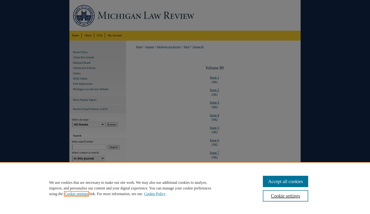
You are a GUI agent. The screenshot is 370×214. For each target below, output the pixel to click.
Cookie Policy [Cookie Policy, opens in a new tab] (155, 194)
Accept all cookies (285, 181)
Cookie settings (76, 194)
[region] (185, 188)
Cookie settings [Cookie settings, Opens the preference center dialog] (285, 195)
